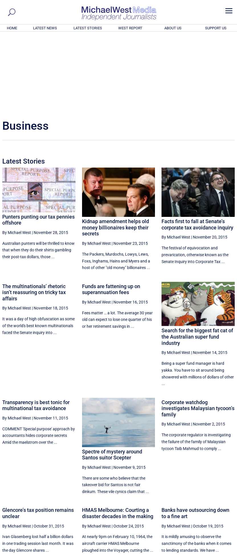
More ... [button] (219, 499)
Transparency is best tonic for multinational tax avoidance (36, 328)
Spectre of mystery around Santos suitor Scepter (112, 377)
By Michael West (16, 155)
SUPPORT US (215, 28)
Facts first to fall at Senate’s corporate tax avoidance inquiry (197, 147)
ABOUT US (172, 28)
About (193, 553)
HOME (12, 28)
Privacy (224, 553)
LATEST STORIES (87, 28)
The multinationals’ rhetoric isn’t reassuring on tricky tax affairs (34, 215)
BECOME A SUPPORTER (209, 520)
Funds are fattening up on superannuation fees (111, 212)
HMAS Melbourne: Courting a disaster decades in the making (117, 435)
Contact (208, 553)
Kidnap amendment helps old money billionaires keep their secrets (115, 150)
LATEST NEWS (45, 28)
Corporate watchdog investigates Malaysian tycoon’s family (198, 331)
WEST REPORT (130, 28)
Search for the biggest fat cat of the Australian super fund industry (197, 259)
